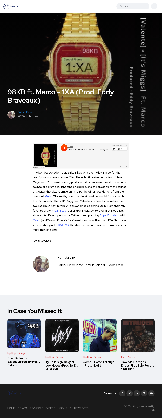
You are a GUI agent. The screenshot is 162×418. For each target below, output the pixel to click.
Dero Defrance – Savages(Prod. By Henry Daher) (23, 361)
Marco (48, 196)
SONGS (22, 408)
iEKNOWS (62, 225)
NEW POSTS (81, 408)
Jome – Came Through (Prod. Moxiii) (98, 363)
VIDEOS (50, 408)
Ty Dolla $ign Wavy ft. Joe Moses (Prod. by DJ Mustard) (61, 365)
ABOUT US (64, 408)
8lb (153, 409)
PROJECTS (36, 408)
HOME (11, 408)
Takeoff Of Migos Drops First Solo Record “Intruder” (137, 365)
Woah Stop (59, 210)
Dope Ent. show (110, 215)
